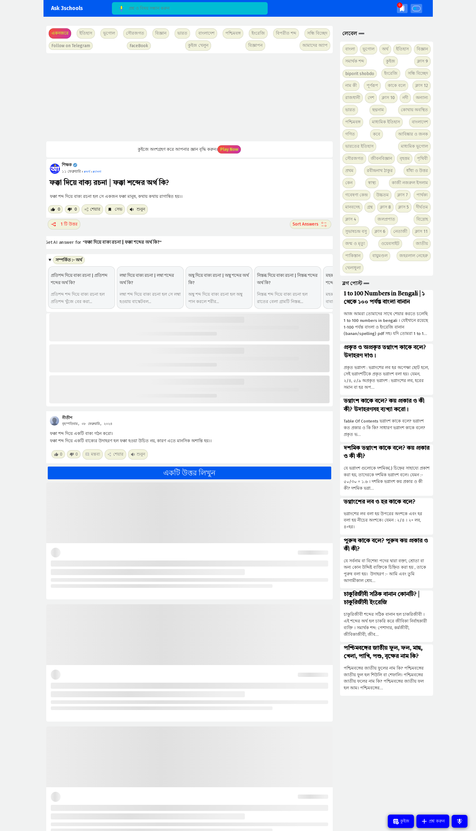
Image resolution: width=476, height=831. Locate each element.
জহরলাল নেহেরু (413, 255)
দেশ (371, 97)
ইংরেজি (258, 33)
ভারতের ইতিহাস (359, 146)
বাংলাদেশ (420, 122)
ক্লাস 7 (402, 195)
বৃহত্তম (405, 158)
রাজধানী (352, 97)
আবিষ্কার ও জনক (413, 134)
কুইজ (390, 61)
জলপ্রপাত (386, 219)
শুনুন (137, 209)
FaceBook (139, 45)
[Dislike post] (72, 209)
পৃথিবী (422, 158)
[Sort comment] (310, 224)
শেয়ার (92, 209)
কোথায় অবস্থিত (414, 109)
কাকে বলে (396, 85)
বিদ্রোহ (422, 219)
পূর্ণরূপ (372, 85)
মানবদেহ (352, 207)
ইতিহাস (402, 49)
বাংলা (350, 49)
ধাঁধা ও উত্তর (417, 170)
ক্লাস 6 (379, 231)
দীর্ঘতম (422, 207)
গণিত (350, 134)
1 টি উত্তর (64, 224)
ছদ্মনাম (378, 109)
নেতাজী (400, 231)
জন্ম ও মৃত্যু (355, 243)
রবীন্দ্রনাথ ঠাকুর (380, 170)
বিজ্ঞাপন (255, 45)
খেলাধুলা (353, 268)
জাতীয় (422, 243)
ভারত (350, 109)
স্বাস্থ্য (372, 182)
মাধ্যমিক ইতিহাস (386, 122)
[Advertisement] (188, 97)
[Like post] (55, 209)
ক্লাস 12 (421, 85)
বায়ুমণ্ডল (379, 255)
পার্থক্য (422, 195)
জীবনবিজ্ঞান (381, 158)
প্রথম (349, 170)
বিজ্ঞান (422, 49)
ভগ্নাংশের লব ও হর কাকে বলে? (379, 502)
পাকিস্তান (352, 255)
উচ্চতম (382, 195)
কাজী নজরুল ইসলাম (410, 182)
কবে (376, 134)
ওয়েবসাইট (390, 243)
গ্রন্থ (370, 207)
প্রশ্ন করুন (433, 821)
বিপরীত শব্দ (286, 33)
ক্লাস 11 (421, 231)
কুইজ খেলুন (198, 45)
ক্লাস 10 (388, 97)
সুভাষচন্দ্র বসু (356, 231)
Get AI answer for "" (108, 242)
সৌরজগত (354, 158)
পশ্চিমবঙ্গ (233, 33)
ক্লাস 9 (422, 61)
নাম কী (351, 85)
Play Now (229, 149)
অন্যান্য (422, 97)
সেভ (115, 209)
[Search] (190, 8)
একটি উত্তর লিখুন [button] (189, 473)
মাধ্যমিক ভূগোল (414, 146)
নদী (405, 97)
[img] (402, 8)
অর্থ (385, 49)
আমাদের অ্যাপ (315, 45)
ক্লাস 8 (385, 207)
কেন (349, 182)
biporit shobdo (359, 73)
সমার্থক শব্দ (354, 61)
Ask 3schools (67, 8)
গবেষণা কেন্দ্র (356, 195)
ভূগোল (368, 49)
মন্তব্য (92, 454)
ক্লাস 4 (350, 219)
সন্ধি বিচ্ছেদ (317, 33)
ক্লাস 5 (403, 207)
